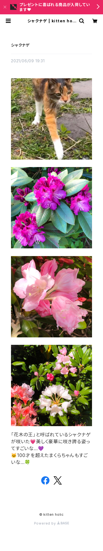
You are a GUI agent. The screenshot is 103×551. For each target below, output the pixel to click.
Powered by (51, 523)
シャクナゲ (20, 45)
